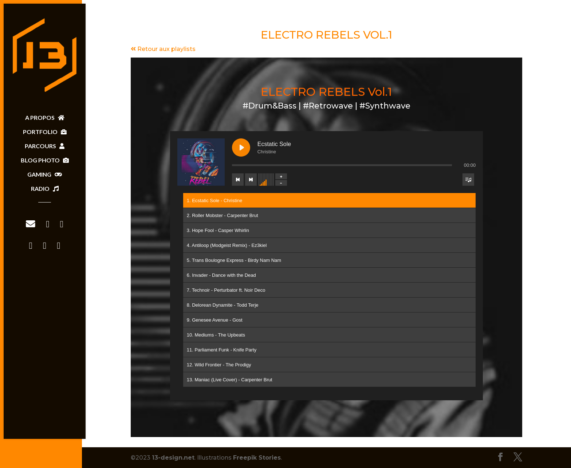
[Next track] (251, 179)
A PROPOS (44, 117)
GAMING (44, 174)
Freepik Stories (257, 457)
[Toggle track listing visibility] (468, 179)
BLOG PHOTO (45, 160)
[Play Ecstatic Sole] (241, 147)
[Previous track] (238, 179)
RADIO (45, 188)
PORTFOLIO (45, 131)
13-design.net (173, 457)
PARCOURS (44, 145)
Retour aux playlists (163, 49)
